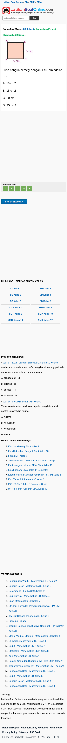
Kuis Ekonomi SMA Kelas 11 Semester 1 (29, 470)
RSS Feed (35, 732)
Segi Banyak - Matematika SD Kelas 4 (29, 595)
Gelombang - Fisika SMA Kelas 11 (27, 590)
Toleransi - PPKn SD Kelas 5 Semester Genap (31, 460)
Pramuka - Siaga (18, 620)
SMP (32, 2)
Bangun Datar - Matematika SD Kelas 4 (30, 680)
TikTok (55, 737)
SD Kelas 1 (15, 288)
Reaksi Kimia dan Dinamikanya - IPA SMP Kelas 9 (36, 660)
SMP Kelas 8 (45, 307)
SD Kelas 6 (45, 301)
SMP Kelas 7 (15, 307)
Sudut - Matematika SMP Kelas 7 (27, 645)
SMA (39, 2)
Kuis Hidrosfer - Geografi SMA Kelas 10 (28, 451)
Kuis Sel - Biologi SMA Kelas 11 (24, 446)
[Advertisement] (33, 146)
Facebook (18, 737)
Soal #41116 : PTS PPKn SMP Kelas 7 (21, 401)
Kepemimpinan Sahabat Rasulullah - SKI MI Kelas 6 (34, 474)
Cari (34, 18)
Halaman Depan (10, 727)
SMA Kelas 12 (45, 320)
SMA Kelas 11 (15, 320)
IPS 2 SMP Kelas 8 (17, 456)
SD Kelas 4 (28, 29)
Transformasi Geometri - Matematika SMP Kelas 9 (36, 665)
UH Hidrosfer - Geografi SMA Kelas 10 (27, 488)
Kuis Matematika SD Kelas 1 (24, 655)
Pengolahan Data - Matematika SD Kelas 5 (32, 670)
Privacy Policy (9, 732)
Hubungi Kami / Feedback (34, 727)
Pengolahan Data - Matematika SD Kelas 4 (32, 685)
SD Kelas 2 (45, 288)
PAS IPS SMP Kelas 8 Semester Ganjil (27, 484)
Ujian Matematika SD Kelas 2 (24, 600)
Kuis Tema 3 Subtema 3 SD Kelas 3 (26, 479)
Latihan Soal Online (12, 2)
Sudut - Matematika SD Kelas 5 (26, 675)
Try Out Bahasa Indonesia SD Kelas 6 (29, 615)
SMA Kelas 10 (45, 313)
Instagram (30, 737)
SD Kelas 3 (15, 294)
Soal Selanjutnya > (14, 202)
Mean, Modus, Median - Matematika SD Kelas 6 (34, 635)
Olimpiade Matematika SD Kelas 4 (27, 640)
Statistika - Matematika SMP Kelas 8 (29, 650)
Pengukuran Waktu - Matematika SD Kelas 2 (33, 580)
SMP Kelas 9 (15, 313)
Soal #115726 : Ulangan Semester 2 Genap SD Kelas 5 (30, 362)
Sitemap (23, 732)
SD (26, 2)
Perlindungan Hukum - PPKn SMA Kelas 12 (30, 465)
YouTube (45, 737)
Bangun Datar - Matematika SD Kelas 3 (30, 585)
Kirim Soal (55, 727)
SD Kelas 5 (15, 301)
